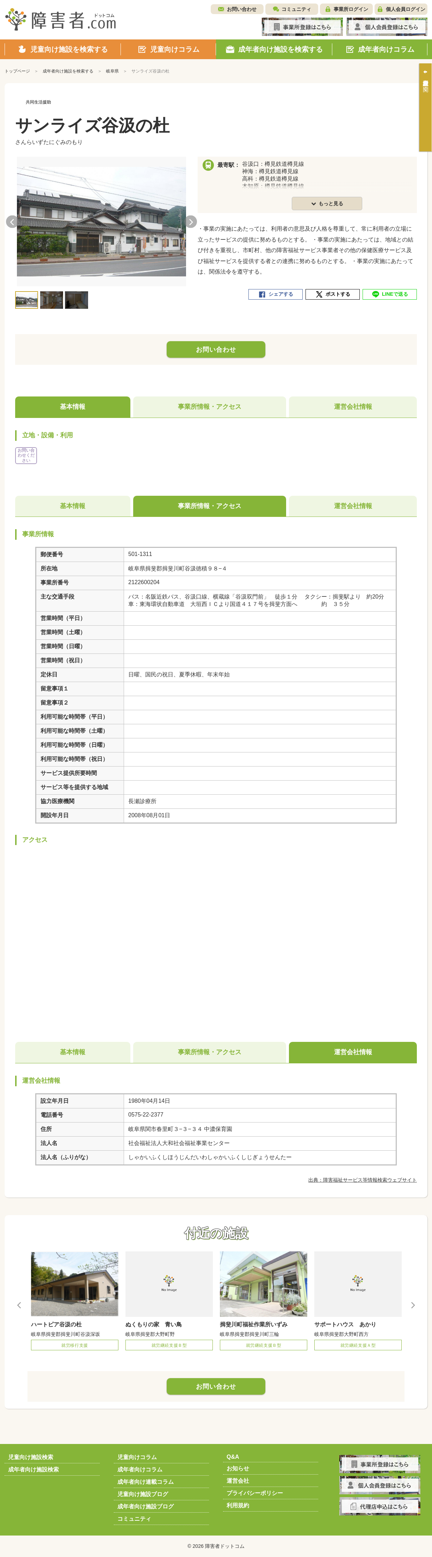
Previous (12, 222)
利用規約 (238, 1505)
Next (190, 222)
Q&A (233, 1457)
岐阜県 (112, 71)
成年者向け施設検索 (33, 1469)
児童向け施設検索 (30, 1457)
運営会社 (238, 1481)
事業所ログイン (351, 9)
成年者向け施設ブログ (145, 1506)
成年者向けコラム (139, 1469)
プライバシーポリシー (255, 1493)
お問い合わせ (242, 9)
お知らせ (238, 1468)
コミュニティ (296, 9)
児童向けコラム (137, 1457)
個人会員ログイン (405, 9)
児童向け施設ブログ (142, 1494)
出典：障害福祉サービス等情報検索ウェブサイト (362, 1180)
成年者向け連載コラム (145, 1482)
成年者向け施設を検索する (68, 71)
